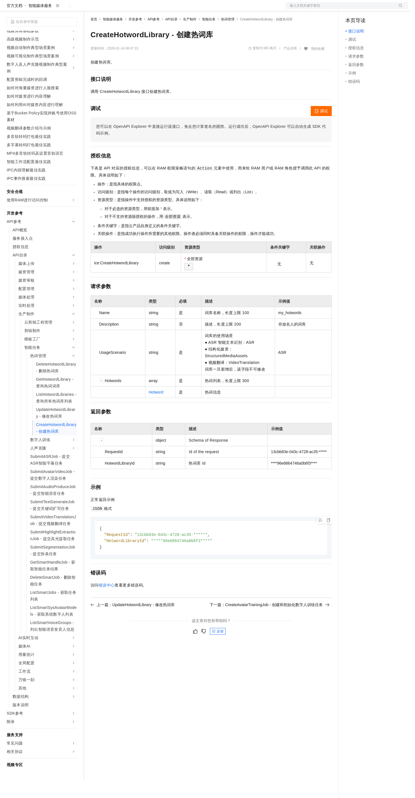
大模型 (57, 9)
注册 (378, 9)
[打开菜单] (9, 9)
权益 (107, 9)
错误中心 (107, 604)
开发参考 (135, 37)
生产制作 (189, 37)
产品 (73, 9)
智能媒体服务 (40, 23)
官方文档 (14, 23)
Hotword (156, 410)
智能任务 (208, 37)
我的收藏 (317, 67)
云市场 (136, 9)
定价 (121, 9)
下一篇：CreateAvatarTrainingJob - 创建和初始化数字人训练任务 (269, 624)
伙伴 (151, 9)
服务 (165, 9)
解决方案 (90, 9)
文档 (339, 9)
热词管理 (227, 37)
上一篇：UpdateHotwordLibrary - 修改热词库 (133, 624)
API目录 (171, 37)
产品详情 (290, 66)
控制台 (365, 9)
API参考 (154, 37)
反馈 (218, 650)
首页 (94, 37)
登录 (398, 9)
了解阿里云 (184, 9)
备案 (351, 9)
